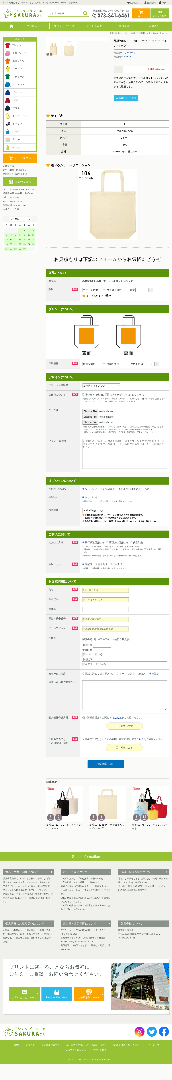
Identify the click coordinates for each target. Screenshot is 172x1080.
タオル (12, 139)
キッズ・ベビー (17, 116)
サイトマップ (152, 1061)
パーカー (13, 92)
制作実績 (124, 26)
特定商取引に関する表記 (15, 174)
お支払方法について (75, 888)
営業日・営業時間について (79, 939)
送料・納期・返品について (16, 170)
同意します (124, 742)
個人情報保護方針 (50, 1061)
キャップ (13, 124)
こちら (118, 733)
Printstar (127, 56)
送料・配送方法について (136, 888)
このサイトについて (76, 1065)
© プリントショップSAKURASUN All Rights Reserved (86, 1075)
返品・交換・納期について (22, 888)
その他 (12, 147)
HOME (11, 26)
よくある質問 (94, 26)
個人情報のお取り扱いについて (24, 939)
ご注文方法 (8, 166)
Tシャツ (13, 45)
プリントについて (64, 26)
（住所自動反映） (112, 655)
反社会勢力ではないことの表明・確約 (85, 1061)
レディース (15, 77)
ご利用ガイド (35, 26)
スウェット (15, 85)
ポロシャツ (15, 61)
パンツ (12, 100)
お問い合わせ (159, 16)
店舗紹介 (154, 26)
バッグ (133, 52)
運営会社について (132, 939)
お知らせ (30, 1061)
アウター (13, 108)
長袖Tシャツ (15, 53)
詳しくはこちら (125, 517)
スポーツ (13, 69)
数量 (139, 306)
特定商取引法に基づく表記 (125, 1061)
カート (141, 16)
